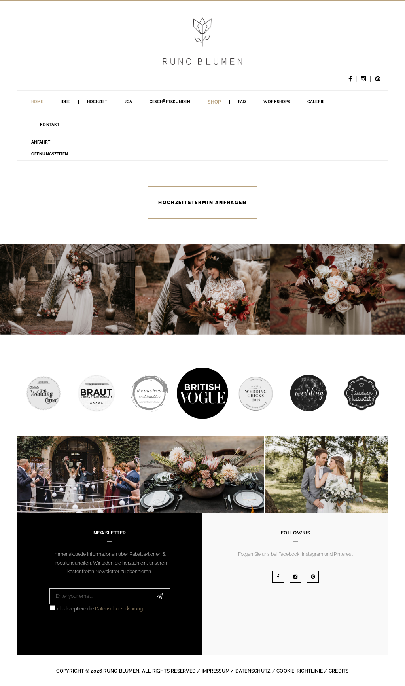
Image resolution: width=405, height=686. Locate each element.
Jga (128, 102)
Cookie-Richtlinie (299, 671)
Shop (214, 102)
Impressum (215, 671)
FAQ (242, 102)
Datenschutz (253, 671)
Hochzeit (97, 102)
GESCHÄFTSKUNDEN (170, 102)
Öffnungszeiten (49, 154)
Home (37, 102)
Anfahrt (40, 142)
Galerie (315, 102)
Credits (339, 671)
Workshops (276, 102)
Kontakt (49, 125)
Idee (65, 102)
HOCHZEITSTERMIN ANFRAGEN (202, 202)
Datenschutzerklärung (119, 609)
